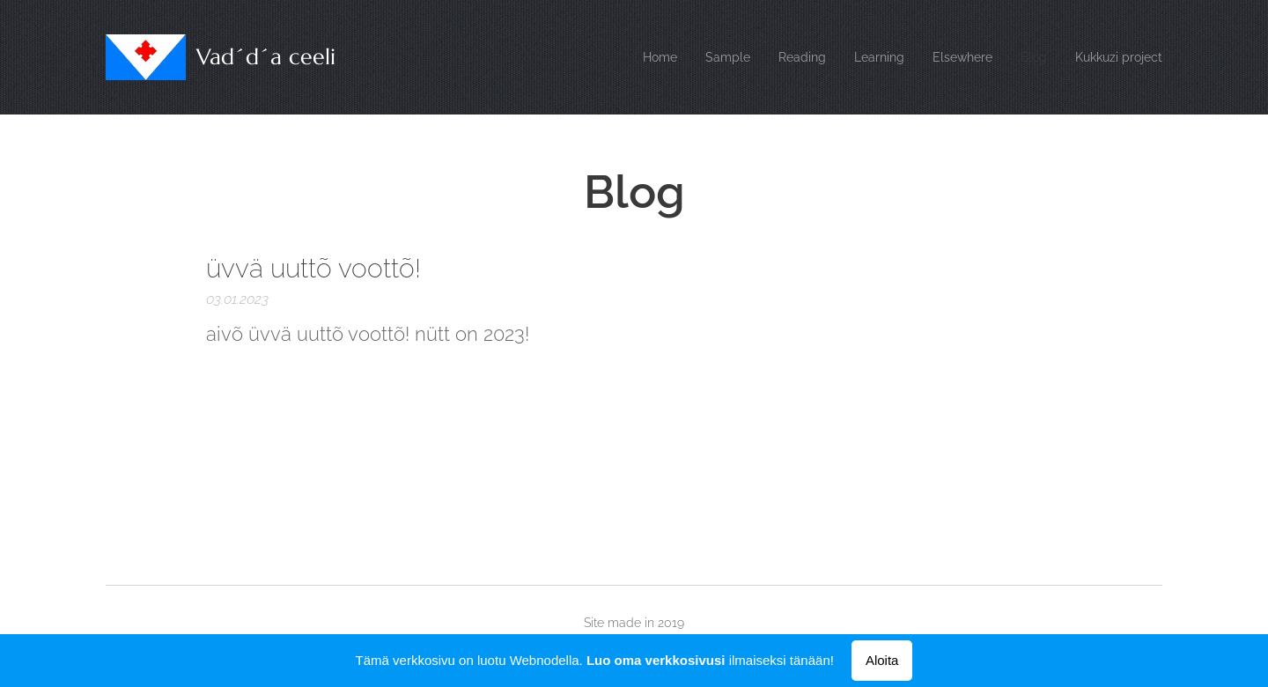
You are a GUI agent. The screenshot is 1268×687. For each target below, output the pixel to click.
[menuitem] (633, 57)
